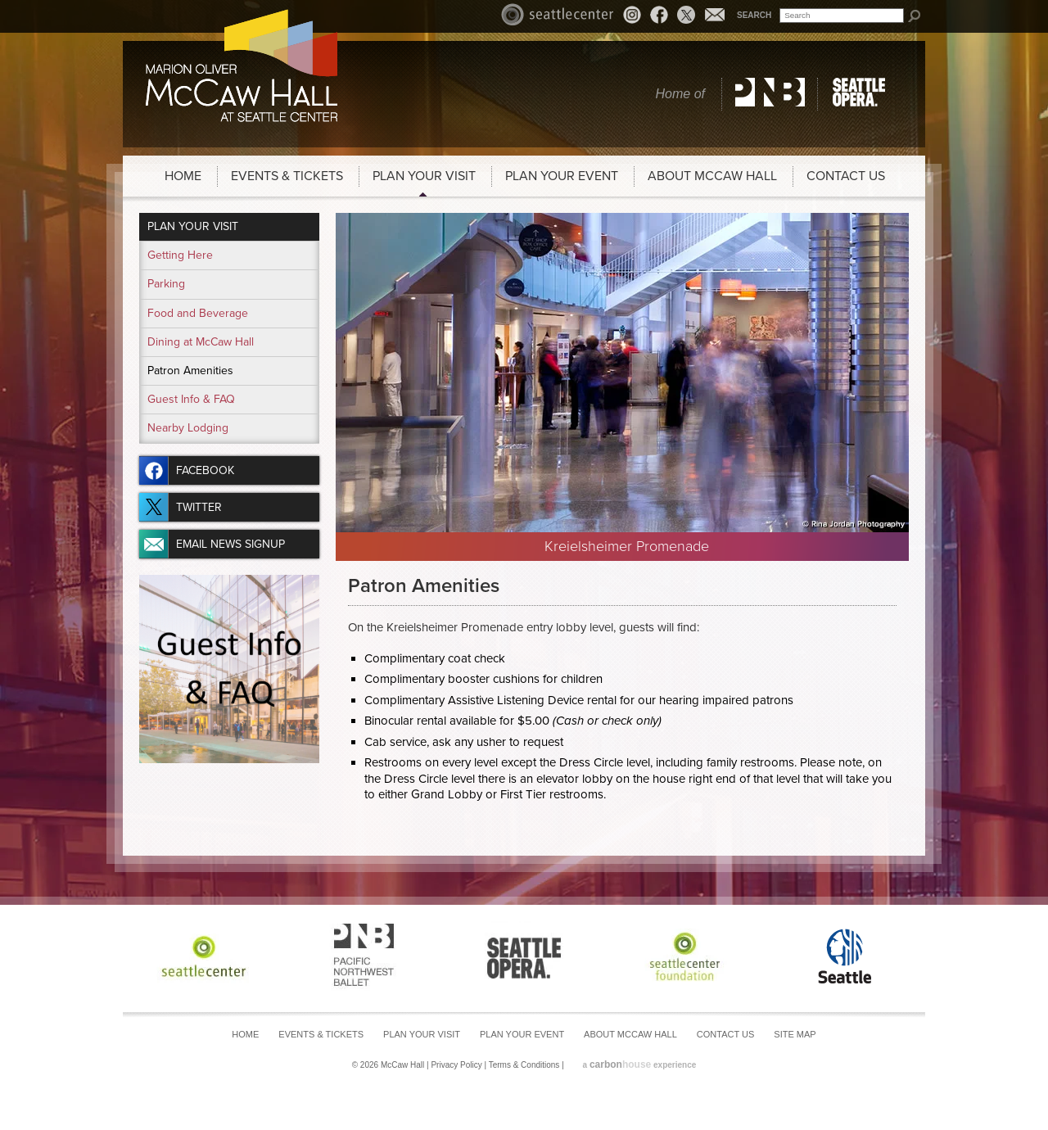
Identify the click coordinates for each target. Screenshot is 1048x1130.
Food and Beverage (197, 313)
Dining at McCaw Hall (200, 342)
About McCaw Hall (712, 176)
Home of (680, 94)
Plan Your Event (561, 176)
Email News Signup (714, 14)
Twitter (686, 15)
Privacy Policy (456, 1064)
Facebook (659, 14)
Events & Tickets (287, 176)
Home (183, 176)
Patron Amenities (190, 370)
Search (754, 15)
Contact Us (845, 176)
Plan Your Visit (424, 176)
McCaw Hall (241, 65)
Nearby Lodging (187, 428)
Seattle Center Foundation (684, 956)
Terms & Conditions (524, 1064)
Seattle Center (557, 14)
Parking (166, 284)
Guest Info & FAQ (191, 399)
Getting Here (180, 255)
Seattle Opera (861, 94)
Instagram (634, 17)
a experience (640, 1064)
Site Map (794, 1034)
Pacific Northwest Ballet (770, 94)
